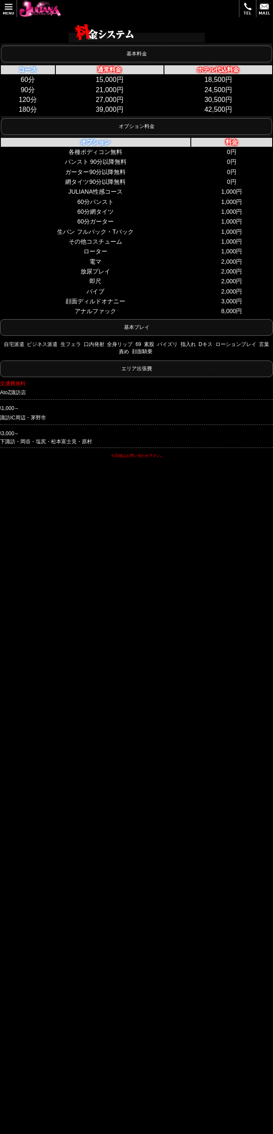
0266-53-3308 (35, 882)
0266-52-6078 (35, 726)
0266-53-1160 (35, 645)
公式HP (83, 556)
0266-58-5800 (35, 556)
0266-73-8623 (35, 808)
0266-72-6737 (35, 956)
